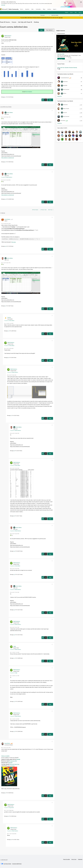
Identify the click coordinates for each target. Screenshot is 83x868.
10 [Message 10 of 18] (14, 634)
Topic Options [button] (49, 30)
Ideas (32, 9)
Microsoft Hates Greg (14, 764)
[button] (41, 30)
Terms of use (73, 859)
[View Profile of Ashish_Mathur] (10, 112)
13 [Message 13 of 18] (14, 731)
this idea (18, 759)
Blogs (44, 9)
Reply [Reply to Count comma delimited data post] (50, 99)
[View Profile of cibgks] (14, 646)
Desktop (36, 22)
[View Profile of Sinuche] (9, 317)
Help (76, 12)
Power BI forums (5, 22)
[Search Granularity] (45, 15)
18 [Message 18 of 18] (5, 246)
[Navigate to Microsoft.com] (3, 9)
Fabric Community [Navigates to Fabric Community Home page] (13, 9)
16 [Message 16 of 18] (14, 609)
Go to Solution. (29, 91)
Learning (49, 9)
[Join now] (61, 59)
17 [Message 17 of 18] (8, 330)
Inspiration (27, 9)
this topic (14, 242)
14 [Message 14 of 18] (5, 199)
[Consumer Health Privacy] (17, 864)
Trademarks (80, 859)
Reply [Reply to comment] (50, 164)
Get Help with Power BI (25, 22)
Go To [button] (80, 12)
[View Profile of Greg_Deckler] (7, 743)
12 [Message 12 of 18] (14, 701)
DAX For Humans (11, 765)
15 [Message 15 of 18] (14, 574)
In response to (6, 177)
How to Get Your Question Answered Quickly (67, 67)
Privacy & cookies (66, 859)
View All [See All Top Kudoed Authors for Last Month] (59, 123)
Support (54, 9)
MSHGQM (10, 762)
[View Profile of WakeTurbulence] (8, 35)
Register (66, 12)
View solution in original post (7, 157)
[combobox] (66, 15)
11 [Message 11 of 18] (14, 658)
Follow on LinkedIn (5, 756)
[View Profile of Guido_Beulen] (7, 219)
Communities (38, 9)
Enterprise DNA (13, 760)
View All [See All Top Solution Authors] (59, 96)
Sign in (71, 12)
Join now (3, 5)
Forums (21, 9)
